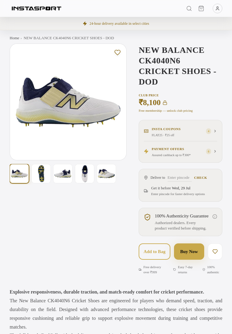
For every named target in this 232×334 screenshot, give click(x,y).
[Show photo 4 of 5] (84, 173)
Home (14, 38)
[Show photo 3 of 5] (62, 173)
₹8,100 (153, 103)
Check (200, 177)
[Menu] (217, 8)
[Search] (189, 8)
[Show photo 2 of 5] (41, 173)
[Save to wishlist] (117, 52)
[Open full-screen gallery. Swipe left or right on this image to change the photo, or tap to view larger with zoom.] (68, 102)
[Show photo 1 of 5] (19, 174)
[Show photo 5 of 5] (106, 173)
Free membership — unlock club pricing (166, 110)
